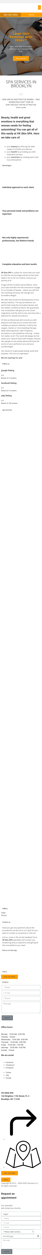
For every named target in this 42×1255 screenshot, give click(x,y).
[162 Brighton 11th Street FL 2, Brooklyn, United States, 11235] (18, 961)
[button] (39, 7)
